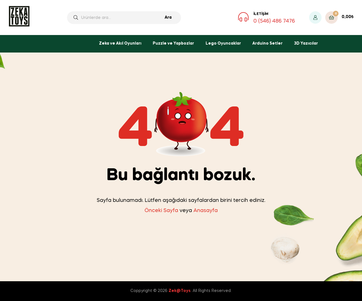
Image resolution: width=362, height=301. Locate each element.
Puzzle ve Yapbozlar (173, 43)
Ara (168, 17)
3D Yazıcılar (306, 43)
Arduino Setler (267, 43)
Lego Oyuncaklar (223, 43)
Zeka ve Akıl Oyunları (120, 43)
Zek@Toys (180, 291)
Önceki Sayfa (161, 210)
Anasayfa (205, 210)
